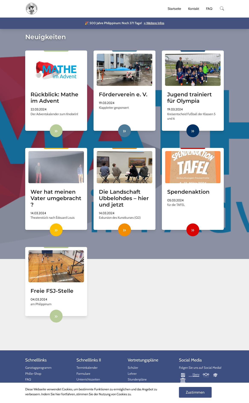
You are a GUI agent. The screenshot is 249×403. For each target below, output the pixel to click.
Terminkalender (87, 368)
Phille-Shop (33, 374)
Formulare (83, 374)
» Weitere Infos (154, 23)
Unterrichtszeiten (88, 379)
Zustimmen (195, 392)
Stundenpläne (137, 379)
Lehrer (132, 374)
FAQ (209, 9)
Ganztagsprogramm (38, 368)
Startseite (174, 9)
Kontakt (193, 9)
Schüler (133, 368)
